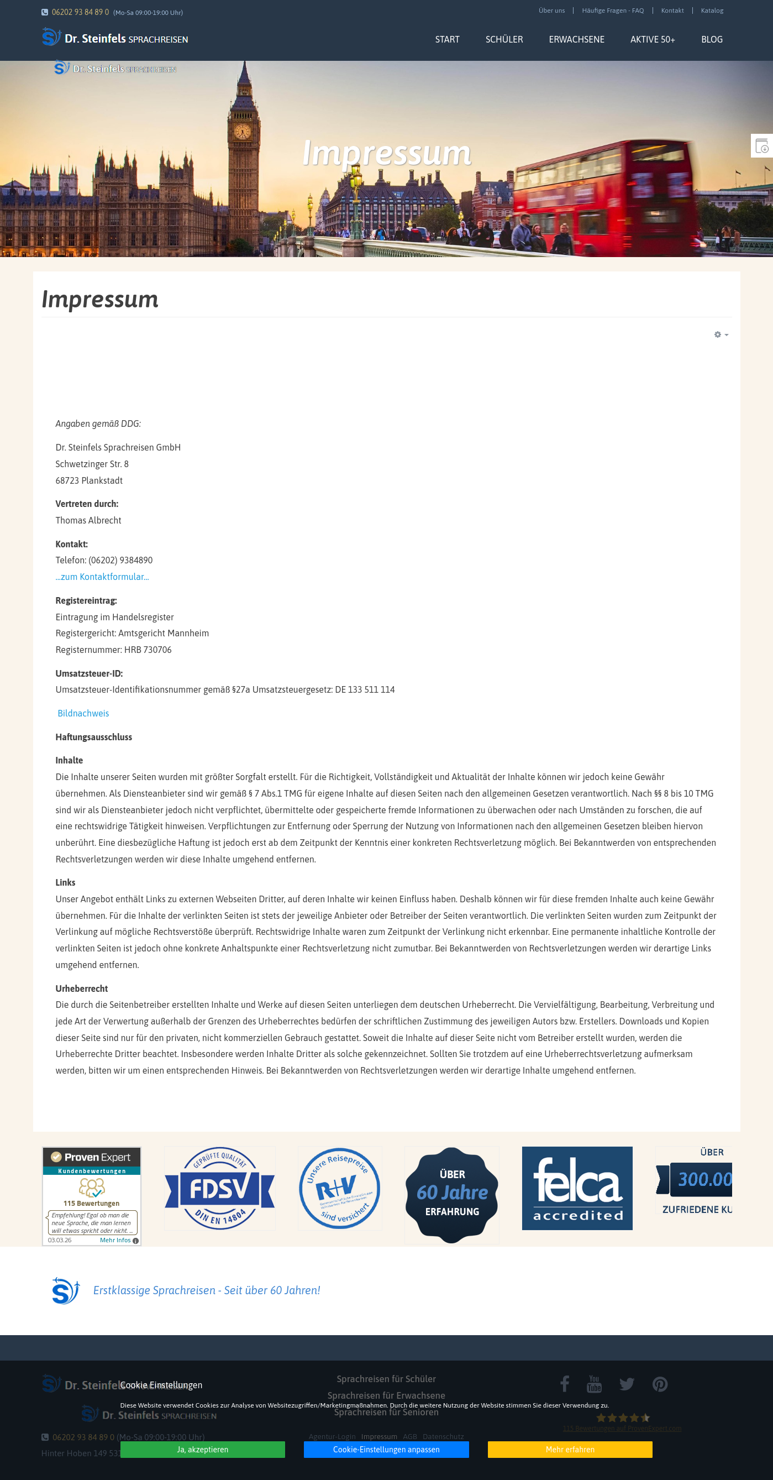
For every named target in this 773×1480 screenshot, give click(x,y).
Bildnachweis (83, 713)
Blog (712, 39)
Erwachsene (576, 39)
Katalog (712, 10)
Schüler (504, 39)
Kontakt (672, 10)
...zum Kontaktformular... (102, 577)
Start (447, 39)
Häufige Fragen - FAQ (613, 10)
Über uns (552, 10)
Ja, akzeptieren (203, 1449)
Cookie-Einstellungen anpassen (386, 1449)
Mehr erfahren (570, 1449)
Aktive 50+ (652, 39)
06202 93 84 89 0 (80, 12)
